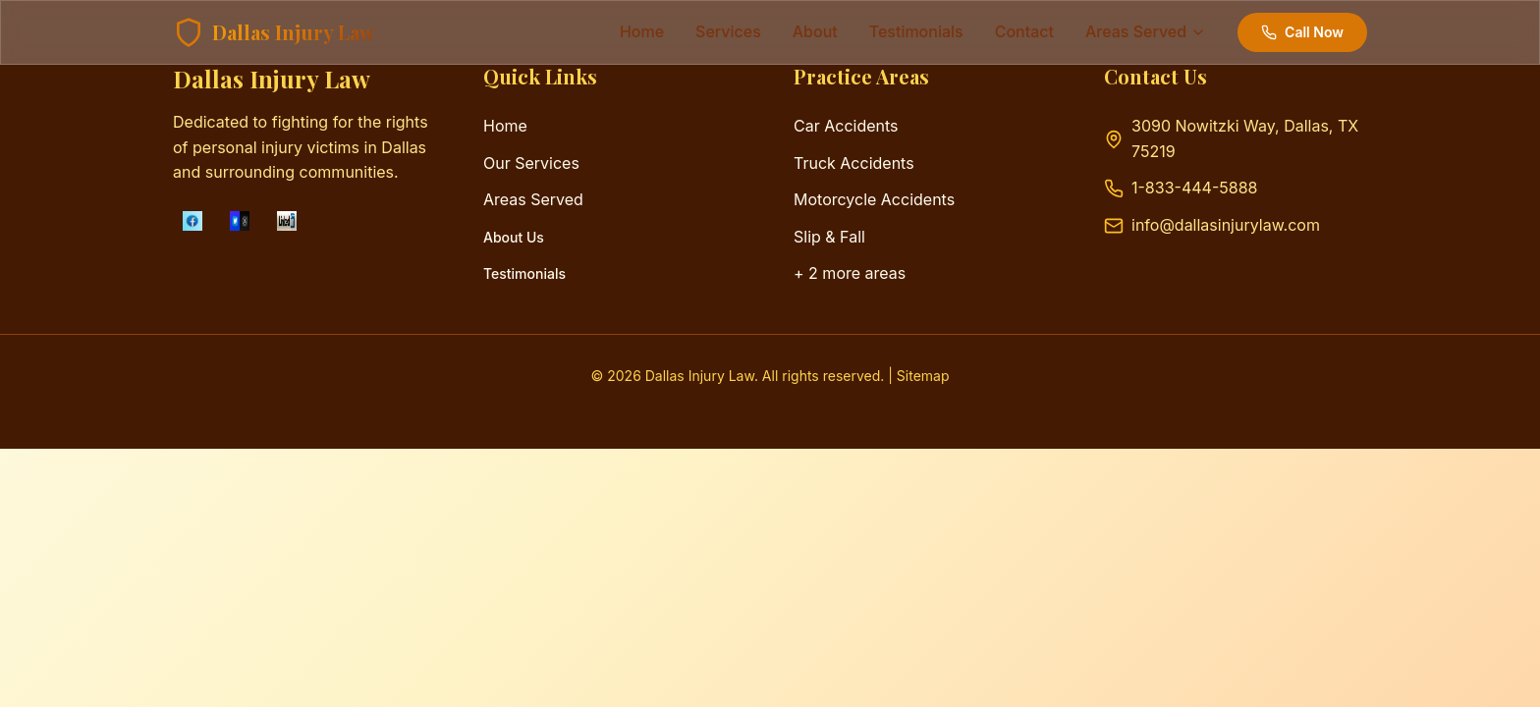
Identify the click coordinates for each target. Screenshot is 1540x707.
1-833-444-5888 (1194, 187)
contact (1024, 31)
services (728, 31)
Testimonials (524, 273)
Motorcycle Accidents (874, 199)
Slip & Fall (829, 236)
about (815, 31)
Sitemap (923, 375)
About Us (513, 237)
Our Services (531, 163)
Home (642, 31)
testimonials (916, 31)
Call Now (1302, 32)
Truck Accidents (854, 163)
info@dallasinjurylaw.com (1225, 225)
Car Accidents (846, 126)
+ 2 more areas (850, 273)
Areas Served (533, 199)
